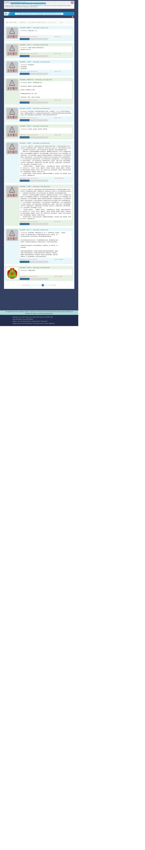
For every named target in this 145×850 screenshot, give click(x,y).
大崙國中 (28, 143)
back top (71, 319)
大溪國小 (28, 44)
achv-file (44, 22)
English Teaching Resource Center (39, 3)
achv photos (38, 22)
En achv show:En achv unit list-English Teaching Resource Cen (39, 13)
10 (49, 285)
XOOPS (48, 317)
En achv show (8, 3)
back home (64, 319)
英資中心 (28, 229)
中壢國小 (28, 126)
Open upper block (72, 17)
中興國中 (28, 267)
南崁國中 (28, 108)
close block (72, 2)
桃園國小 (28, 27)
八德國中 (28, 62)
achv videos (32, 22)
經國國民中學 (30, 79)
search (61, 22)
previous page (26, 285)
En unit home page (24, 56)
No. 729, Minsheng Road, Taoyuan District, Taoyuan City (32, 321)
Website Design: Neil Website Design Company (8, 320)
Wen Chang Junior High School (27, 3)
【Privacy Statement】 (49, 323)
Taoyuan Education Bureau (15, 3)
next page (53, 285)
